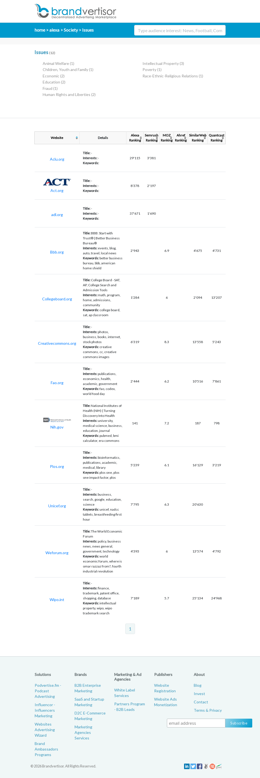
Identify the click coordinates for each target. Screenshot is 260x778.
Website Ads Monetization (165, 702)
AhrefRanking (181, 137)
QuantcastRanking (216, 137)
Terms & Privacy (208, 710)
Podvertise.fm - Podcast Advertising (48, 691)
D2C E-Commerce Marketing (90, 716)
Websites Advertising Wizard (45, 730)
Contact (201, 702)
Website (57, 138)
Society (71, 29)
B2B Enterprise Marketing (88, 688)
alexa (54, 29)
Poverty (152, 69)
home (40, 29)
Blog (198, 685)
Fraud (50, 88)
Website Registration (165, 688)
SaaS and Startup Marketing (89, 702)
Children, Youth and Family (68, 69)
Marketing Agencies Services (83, 732)
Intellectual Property (163, 63)
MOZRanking (166, 137)
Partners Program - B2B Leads (129, 706)
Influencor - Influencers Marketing (45, 710)
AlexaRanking (135, 137)
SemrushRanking (151, 137)
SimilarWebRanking (197, 137)
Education (54, 82)
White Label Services (124, 693)
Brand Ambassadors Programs (46, 749)
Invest (199, 693)
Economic (54, 76)
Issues (88, 29)
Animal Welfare (58, 63)
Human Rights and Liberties (69, 94)
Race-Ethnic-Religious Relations (172, 76)
